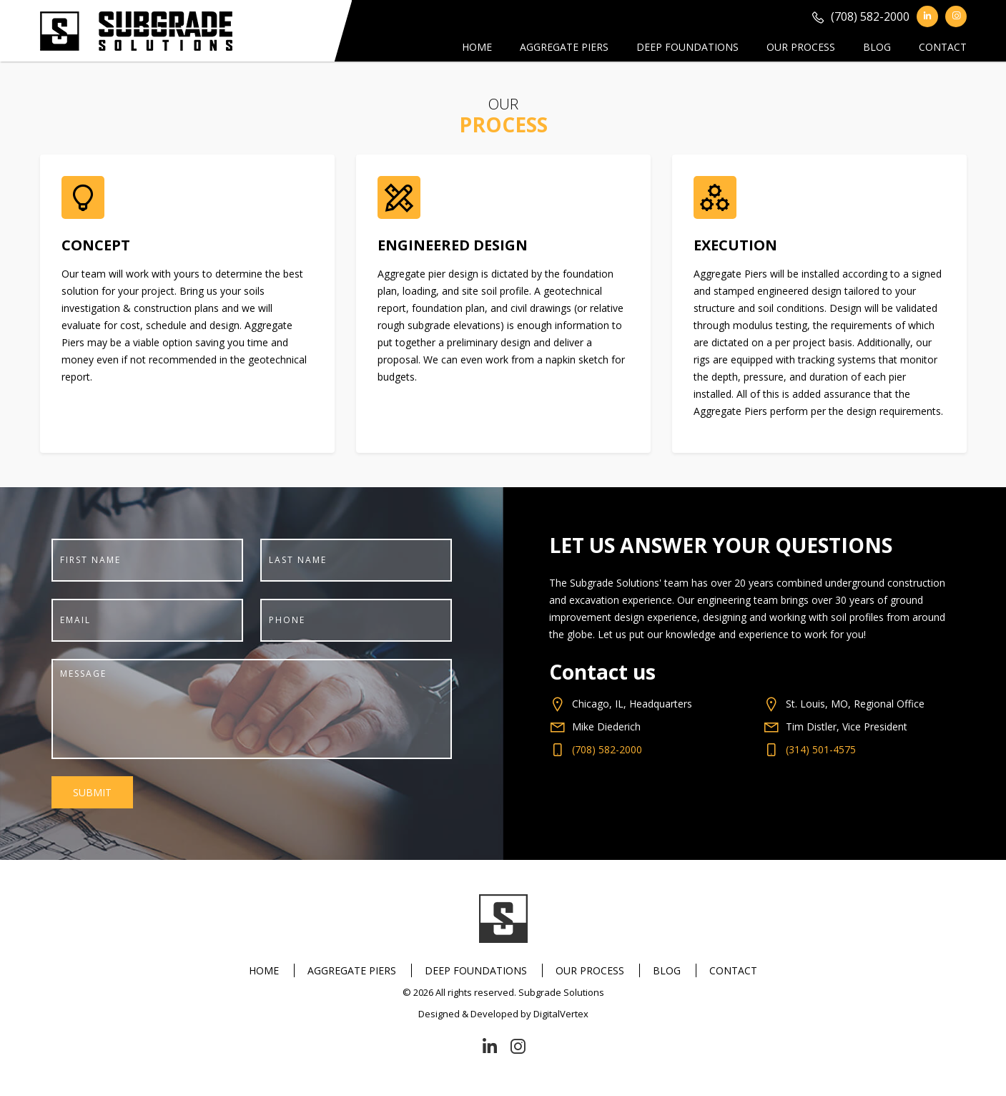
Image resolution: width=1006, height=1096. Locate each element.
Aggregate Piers (564, 47)
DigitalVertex (560, 1013)
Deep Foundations (687, 47)
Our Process (800, 47)
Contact (943, 47)
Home (477, 47)
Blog (877, 47)
